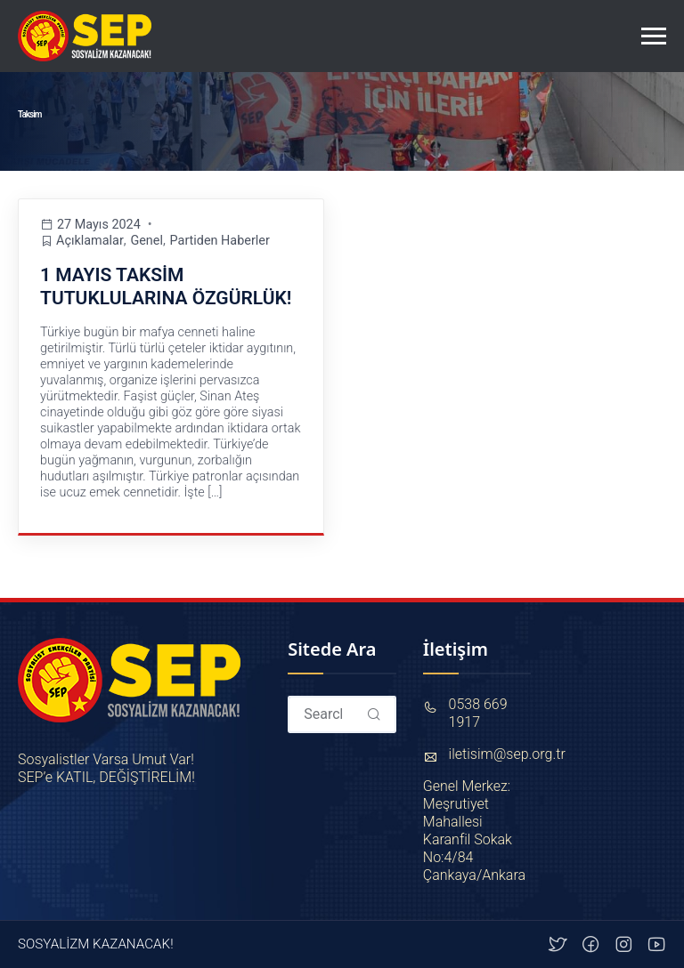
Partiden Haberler (220, 240)
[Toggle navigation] (653, 36)
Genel (146, 240)
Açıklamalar (90, 240)
